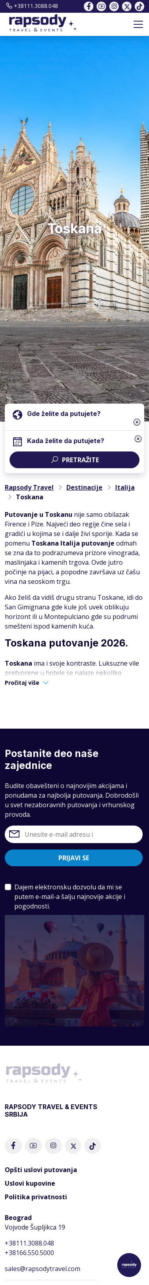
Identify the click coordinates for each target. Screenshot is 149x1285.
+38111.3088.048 (31, 6)
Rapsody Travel (29, 487)
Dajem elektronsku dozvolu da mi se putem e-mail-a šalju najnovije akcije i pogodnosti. (69, 897)
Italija (125, 487)
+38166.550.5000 (29, 1252)
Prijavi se (73, 857)
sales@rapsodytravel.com (42, 1268)
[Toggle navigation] (138, 24)
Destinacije (84, 487)
